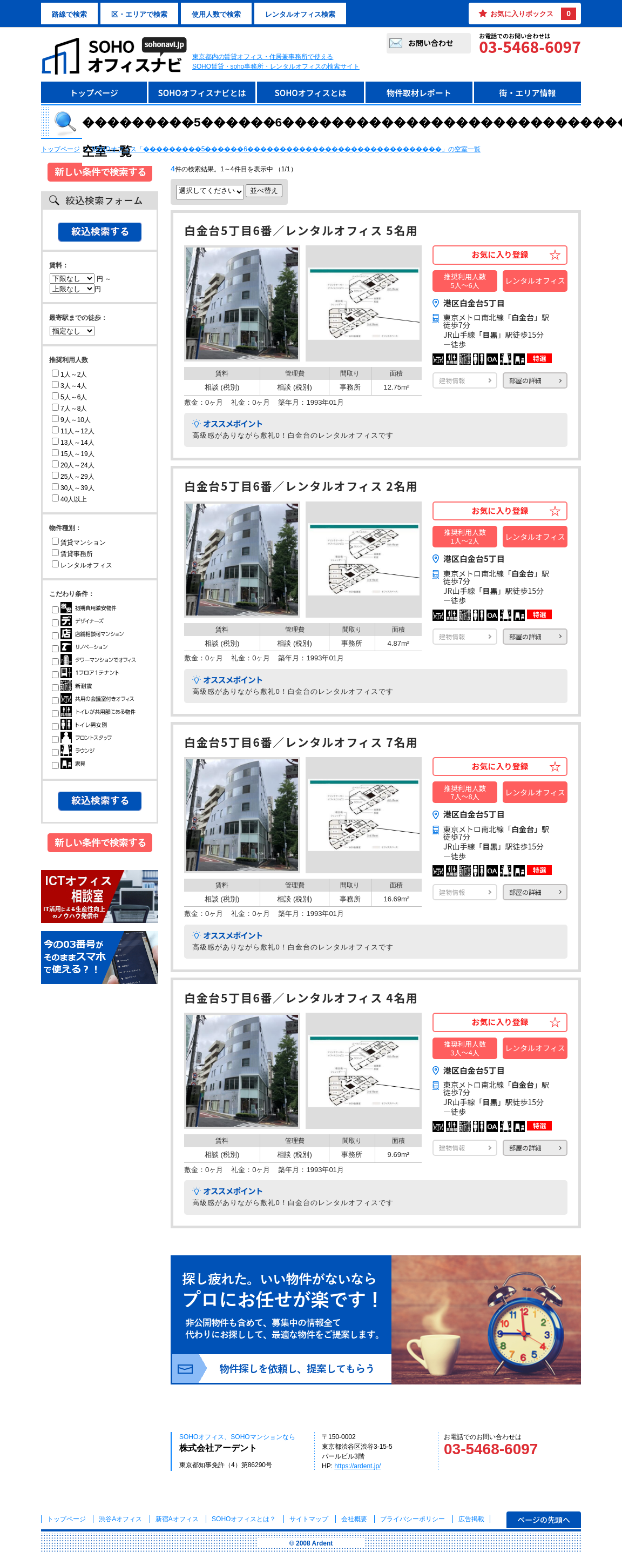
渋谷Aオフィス (120, 1519)
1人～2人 (69, 374)
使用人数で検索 (216, 14)
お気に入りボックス (533, 14)
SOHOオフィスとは (310, 92)
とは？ (244, 1519)
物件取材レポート (419, 92)
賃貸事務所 (72, 554)
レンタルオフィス (82, 565)
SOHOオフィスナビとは (202, 92)
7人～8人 (69, 408)
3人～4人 (69, 386)
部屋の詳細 (525, 380)
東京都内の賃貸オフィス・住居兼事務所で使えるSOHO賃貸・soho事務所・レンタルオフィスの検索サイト (276, 61)
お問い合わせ (431, 42)
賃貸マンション (79, 542)
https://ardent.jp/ (357, 1466)
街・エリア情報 (527, 92)
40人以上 (69, 499)
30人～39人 (73, 488)
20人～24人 (73, 465)
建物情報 (452, 380)
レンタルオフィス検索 (300, 14)
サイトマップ (308, 1519)
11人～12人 (73, 431)
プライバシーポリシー (413, 1519)
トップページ (94, 92)
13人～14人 (73, 442)
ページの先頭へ (543, 1519)
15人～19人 (73, 454)
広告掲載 (471, 1519)
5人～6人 (69, 397)
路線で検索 (69, 14)
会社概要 (354, 1519)
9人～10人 (71, 420)
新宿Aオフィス (177, 1519)
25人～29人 (73, 476)
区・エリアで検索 (139, 14)
